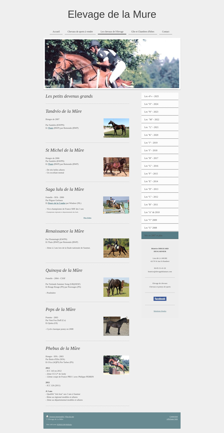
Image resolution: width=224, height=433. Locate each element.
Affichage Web (172, 419)
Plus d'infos (87, 218)
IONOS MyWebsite (64, 424)
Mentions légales (160, 311)
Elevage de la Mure (112, 14)
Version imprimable (55, 417)
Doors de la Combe (56, 203)
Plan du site (69, 417)
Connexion (174, 416)
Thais (50, 128)
